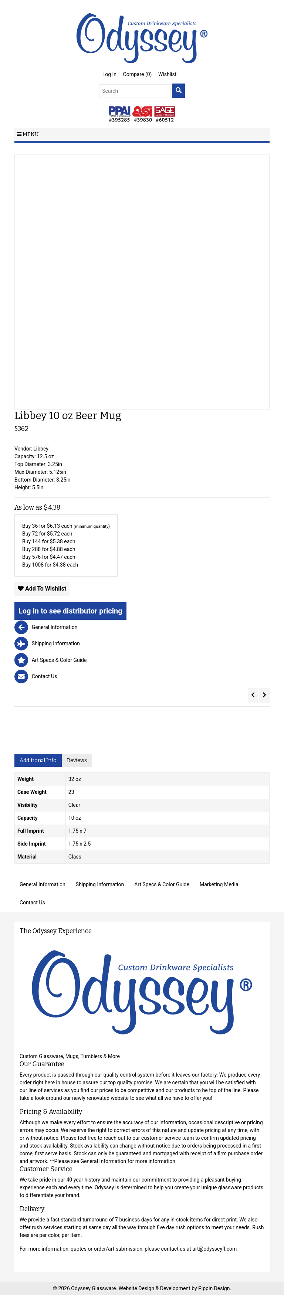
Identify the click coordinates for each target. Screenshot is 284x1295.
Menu (28, 134)
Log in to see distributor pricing (70, 610)
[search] (178, 91)
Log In (109, 74)
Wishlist (167, 74)
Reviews (77, 760)
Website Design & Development (155, 1288)
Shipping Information (100, 884)
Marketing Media (219, 884)
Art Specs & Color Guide (161, 884)
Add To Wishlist (42, 588)
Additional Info (38, 760)
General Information (42, 884)
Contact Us (32, 902)
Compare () (137, 74)
